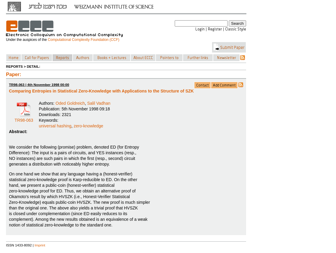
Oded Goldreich (70, 103)
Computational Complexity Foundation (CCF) (83, 40)
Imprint (40, 245)
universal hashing (55, 126)
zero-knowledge (88, 126)
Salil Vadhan (99, 103)
